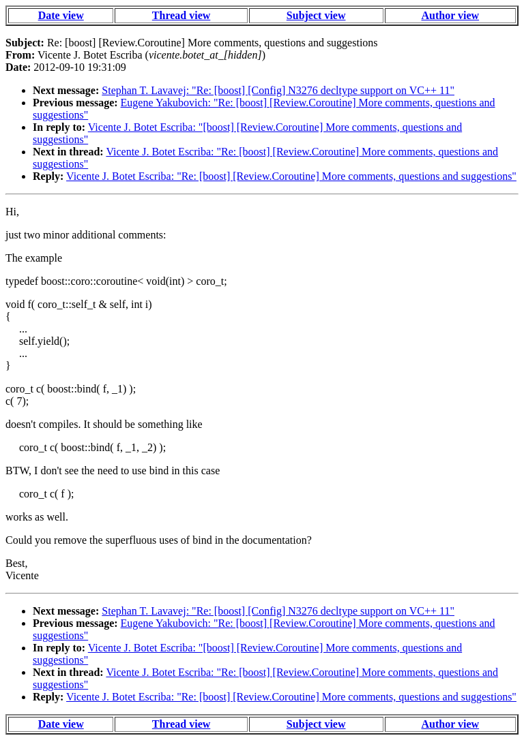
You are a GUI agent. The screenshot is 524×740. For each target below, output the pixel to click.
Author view (451, 15)
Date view (61, 15)
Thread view (181, 15)
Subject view (316, 15)
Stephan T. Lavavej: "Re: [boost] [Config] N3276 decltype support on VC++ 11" (278, 90)
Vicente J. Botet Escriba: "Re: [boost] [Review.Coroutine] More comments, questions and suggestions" (291, 176)
